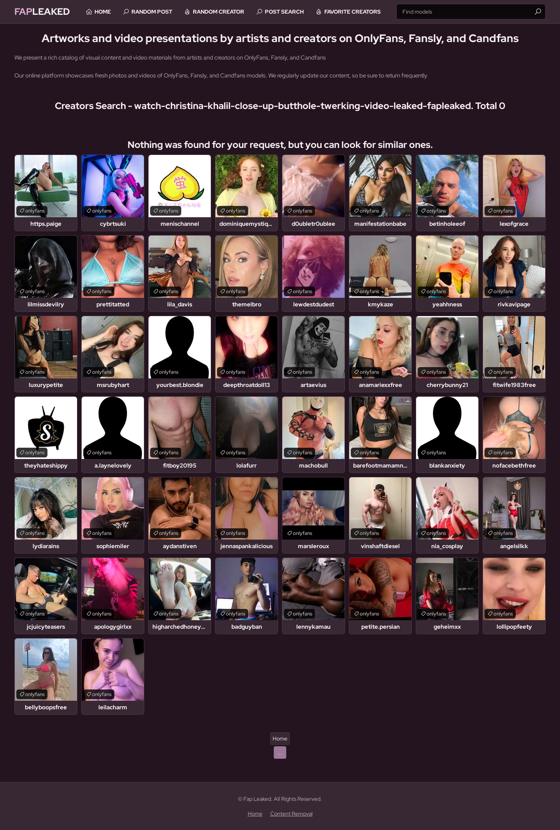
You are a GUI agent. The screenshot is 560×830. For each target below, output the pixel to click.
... (280, 752)
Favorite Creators (352, 11)
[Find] (538, 12)
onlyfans (35, 211)
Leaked (42, 11)
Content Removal (291, 813)
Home (102, 11)
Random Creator (218, 11)
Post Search (284, 11)
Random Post (151, 11)
